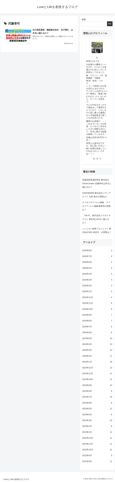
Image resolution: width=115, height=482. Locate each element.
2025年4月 (97, 274)
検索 (84, 19)
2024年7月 (97, 326)
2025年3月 (97, 280)
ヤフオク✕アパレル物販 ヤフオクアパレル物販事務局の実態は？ (96, 206)
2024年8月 (97, 321)
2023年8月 (97, 391)
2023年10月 (97, 379)
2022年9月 (97, 455)
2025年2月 (97, 285)
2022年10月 (97, 449)
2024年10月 (97, 309)
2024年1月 (97, 362)
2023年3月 (97, 420)
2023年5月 (97, 408)
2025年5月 (97, 268)
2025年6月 (97, 262)
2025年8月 (97, 250)
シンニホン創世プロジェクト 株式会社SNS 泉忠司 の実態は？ (96, 230)
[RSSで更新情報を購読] (100, 158)
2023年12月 (97, 367)
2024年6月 (97, 332)
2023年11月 (97, 373)
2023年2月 (97, 426)
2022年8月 (97, 461)
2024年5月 (97, 338)
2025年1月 (97, 291)
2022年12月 (97, 438)
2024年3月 (97, 350)
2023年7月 (97, 397)
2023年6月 (97, 403)
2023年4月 (97, 414)
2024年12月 (97, 297)
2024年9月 (97, 315)
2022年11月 (97, 444)
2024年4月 (97, 344)
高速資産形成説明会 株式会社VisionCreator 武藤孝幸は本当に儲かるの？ (96, 183)
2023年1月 (97, 432)
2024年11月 (97, 303)
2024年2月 (97, 356)
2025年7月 (97, 256)
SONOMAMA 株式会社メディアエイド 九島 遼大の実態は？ (96, 195)
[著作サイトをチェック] (94, 158)
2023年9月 (97, 385)
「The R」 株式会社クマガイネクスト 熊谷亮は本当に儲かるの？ (96, 219)
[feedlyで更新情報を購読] (97, 158)
